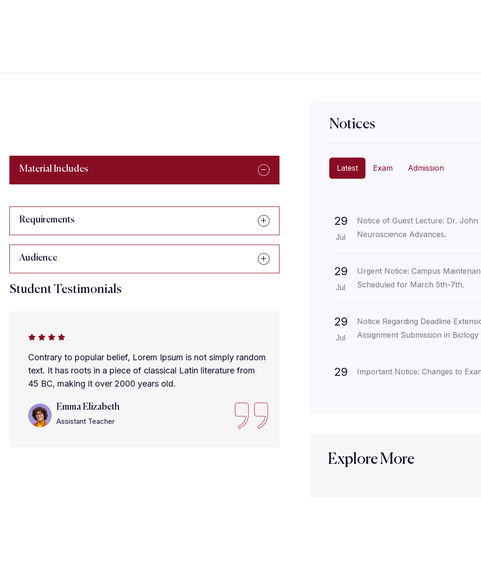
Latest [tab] (347, 168)
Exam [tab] (383, 168)
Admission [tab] (426, 168)
